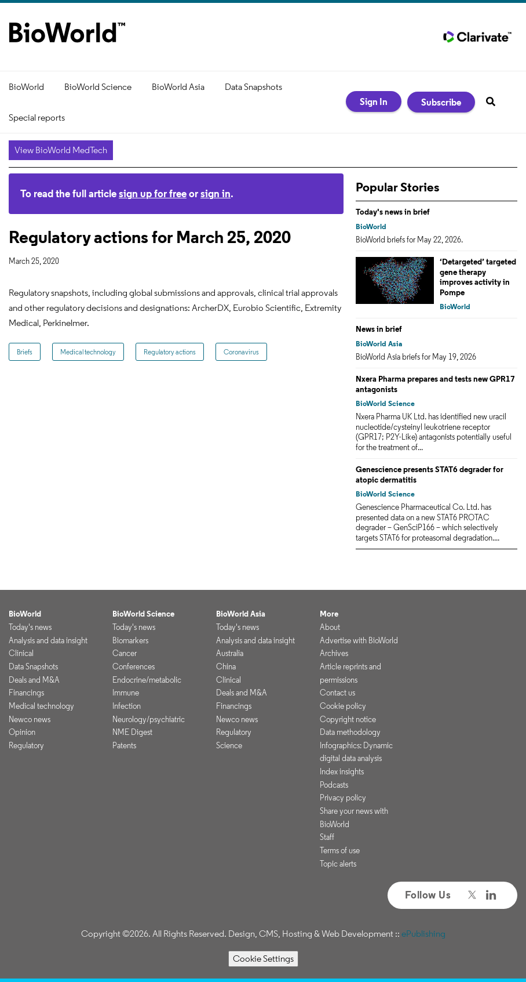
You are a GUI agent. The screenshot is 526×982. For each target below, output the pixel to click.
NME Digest (132, 732)
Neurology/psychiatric (148, 719)
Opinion (22, 732)
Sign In (374, 101)
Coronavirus (241, 351)
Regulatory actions (170, 351)
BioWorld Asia (178, 86)
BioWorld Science (98, 86)
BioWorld (26, 86)
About (330, 627)
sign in (215, 193)
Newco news (29, 719)
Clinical (21, 653)
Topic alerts (338, 863)
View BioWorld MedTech (60, 149)
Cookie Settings (263, 958)
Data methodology (350, 732)
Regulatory (26, 745)
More (329, 613)
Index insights (342, 771)
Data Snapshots (253, 86)
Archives (334, 653)
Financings (26, 692)
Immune (125, 692)
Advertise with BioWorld (359, 640)
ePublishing (423, 933)
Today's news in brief (393, 211)
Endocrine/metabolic (146, 680)
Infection (126, 706)
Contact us (337, 692)
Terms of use (340, 850)
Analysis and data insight (48, 640)
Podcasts (334, 785)
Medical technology (88, 351)
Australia (229, 653)
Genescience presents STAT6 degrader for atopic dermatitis (429, 474)
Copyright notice (348, 719)
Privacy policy (343, 797)
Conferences (133, 666)
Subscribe (441, 102)
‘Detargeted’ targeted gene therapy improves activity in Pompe (478, 277)
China (226, 666)
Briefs (24, 351)
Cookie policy (343, 706)
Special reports (37, 117)
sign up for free (153, 193)
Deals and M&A (34, 680)
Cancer (124, 653)
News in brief (379, 329)
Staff (327, 837)
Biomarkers (130, 640)
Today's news (30, 627)
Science (229, 745)
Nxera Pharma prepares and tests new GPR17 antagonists (435, 384)
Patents (124, 745)
